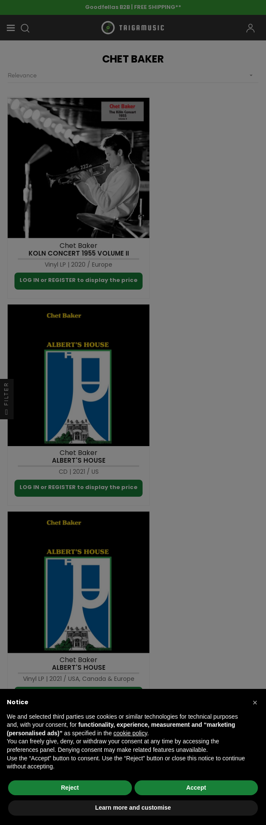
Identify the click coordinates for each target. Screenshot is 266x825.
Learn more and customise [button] (133, 807)
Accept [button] (196, 787)
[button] (255, 702)
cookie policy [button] (130, 733)
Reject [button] (70, 787)
